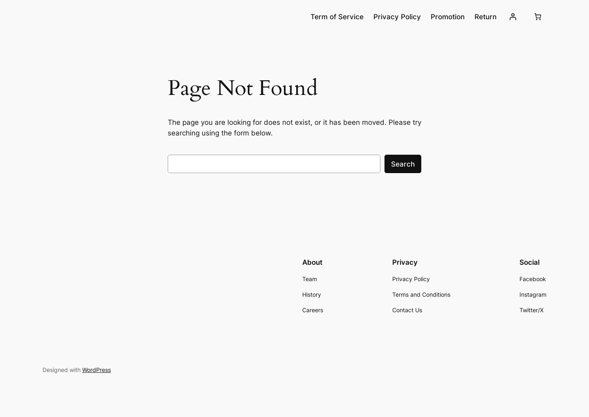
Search (403, 164)
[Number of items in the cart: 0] (537, 16)
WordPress (96, 369)
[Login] (513, 16)
